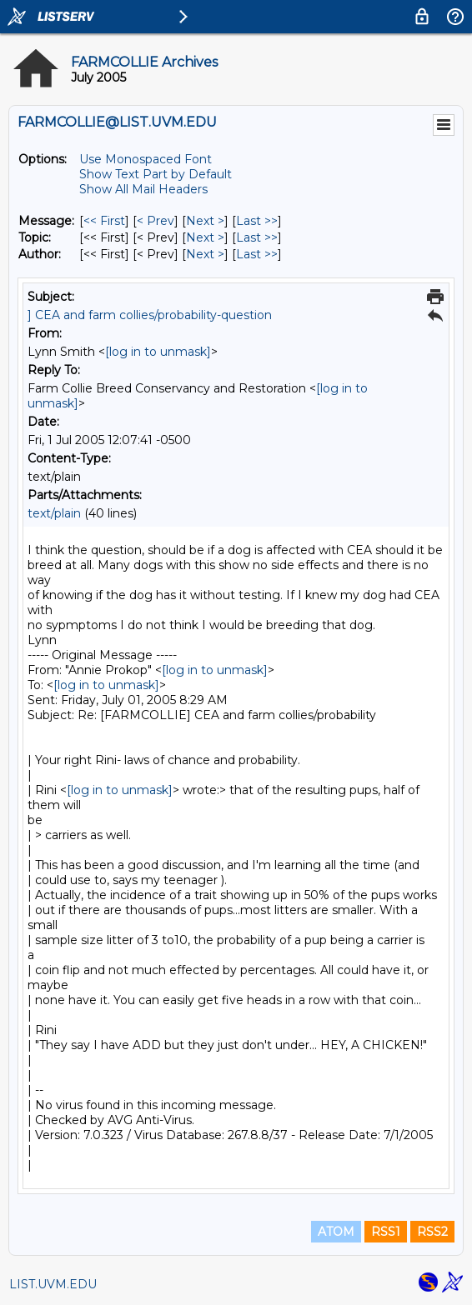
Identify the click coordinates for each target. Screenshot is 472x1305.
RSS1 (385, 1231)
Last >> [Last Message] (257, 220)
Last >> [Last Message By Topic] (257, 237)
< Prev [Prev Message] (155, 220)
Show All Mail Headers (143, 189)
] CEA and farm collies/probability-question (150, 315)
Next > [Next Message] (205, 220)
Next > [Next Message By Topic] (205, 237)
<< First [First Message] (104, 220)
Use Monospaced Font (145, 159)
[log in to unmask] (158, 351)
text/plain (54, 513)
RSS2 (432, 1231)
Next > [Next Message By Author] (205, 254)
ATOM (336, 1231)
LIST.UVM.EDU (53, 1284)
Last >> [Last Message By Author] (257, 254)
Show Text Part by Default (155, 174)
